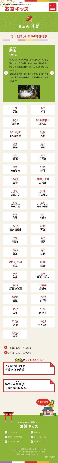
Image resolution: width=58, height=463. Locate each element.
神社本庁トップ (39, 441)
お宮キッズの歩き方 (15, 437)
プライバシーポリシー (41, 437)
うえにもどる (46, 407)
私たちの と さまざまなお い (16, 385)
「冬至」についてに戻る (19, 347)
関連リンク (38, 432)
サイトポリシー (13, 441)
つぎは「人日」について (19, 353)
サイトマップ (12, 432)
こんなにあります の (15, 368)
